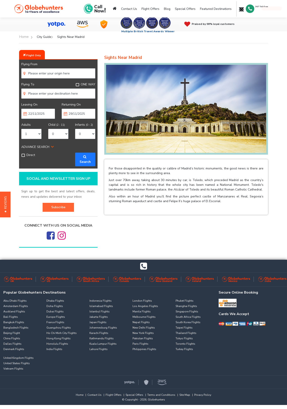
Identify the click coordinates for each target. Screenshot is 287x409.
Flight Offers (150, 9)
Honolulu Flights (57, 344)
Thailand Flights (186, 333)
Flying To (27, 84)
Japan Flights (98, 322)
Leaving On (29, 104)
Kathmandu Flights (101, 338)
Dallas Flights (12, 344)
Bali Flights (10, 317)
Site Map (184, 395)
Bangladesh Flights (15, 327)
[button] (5, 204)
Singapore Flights (187, 311)
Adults (26, 125)
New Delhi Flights (144, 327)
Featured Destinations (216, 9)
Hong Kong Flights (58, 338)
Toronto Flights (185, 344)
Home (79, 395)
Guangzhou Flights (58, 327)
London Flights (142, 301)
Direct (28, 155)
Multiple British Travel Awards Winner (148, 31)
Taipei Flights (184, 327)
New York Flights (143, 333)
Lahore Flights (98, 349)
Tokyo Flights (184, 338)
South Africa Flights (188, 317)
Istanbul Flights (99, 311)
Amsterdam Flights (15, 306)
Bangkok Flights (13, 322)
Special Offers (185, 9)
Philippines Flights (144, 349)
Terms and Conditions (161, 395)
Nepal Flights (141, 322)
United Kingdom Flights (18, 358)
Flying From (29, 64)
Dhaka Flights (55, 301)
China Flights (11, 338)
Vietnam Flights (13, 368)
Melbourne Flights (144, 317)
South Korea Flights (188, 322)
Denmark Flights (13, 349)
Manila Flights (142, 311)
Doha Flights (54, 306)
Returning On (71, 104)
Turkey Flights (184, 349)
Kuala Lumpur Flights (103, 344)
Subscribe (58, 207)
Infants (84, 125)
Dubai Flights (55, 311)
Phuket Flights (185, 301)
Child (56, 125)
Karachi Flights (98, 333)
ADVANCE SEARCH (35, 147)
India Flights (54, 349)
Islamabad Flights (101, 306)
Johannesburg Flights (103, 327)
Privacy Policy (202, 395)
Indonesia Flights (100, 301)
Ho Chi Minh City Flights (61, 333)
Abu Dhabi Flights (15, 301)
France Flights (55, 322)
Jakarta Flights (98, 317)
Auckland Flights (14, 311)
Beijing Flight (11, 333)
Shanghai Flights (186, 306)
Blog (167, 9)
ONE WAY (85, 84)
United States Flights (16, 363)
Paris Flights (140, 344)
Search (85, 159)
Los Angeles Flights (145, 306)
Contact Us (129, 9)
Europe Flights (55, 317)
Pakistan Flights (143, 338)
